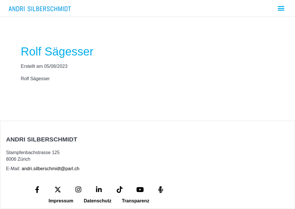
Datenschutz (97, 200)
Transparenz (135, 200)
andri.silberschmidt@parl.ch (50, 168)
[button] (280, 8)
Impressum (60, 200)
